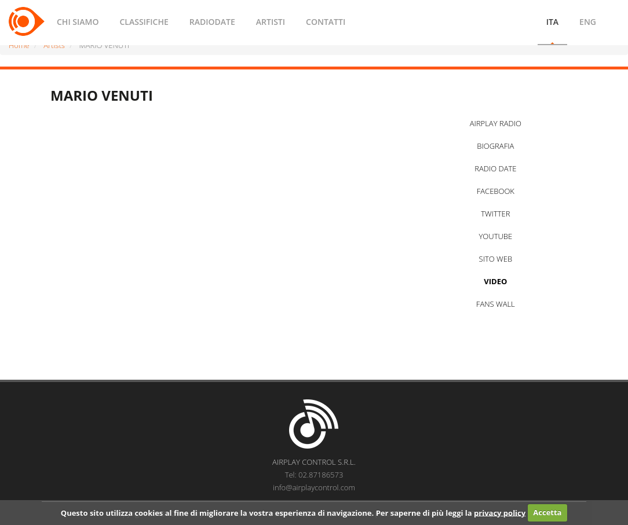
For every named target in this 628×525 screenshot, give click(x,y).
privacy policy (499, 512)
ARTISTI (270, 21)
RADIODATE (212, 21)
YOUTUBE (495, 236)
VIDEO (495, 281)
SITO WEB (495, 259)
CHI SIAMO (77, 21)
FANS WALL (495, 304)
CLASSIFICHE (143, 21)
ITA (552, 21)
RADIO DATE (495, 168)
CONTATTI (325, 21)
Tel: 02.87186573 (314, 474)
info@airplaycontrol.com (314, 487)
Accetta (547, 512)
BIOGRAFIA (495, 146)
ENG (587, 21)
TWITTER (495, 213)
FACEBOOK (495, 191)
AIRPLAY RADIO (495, 123)
